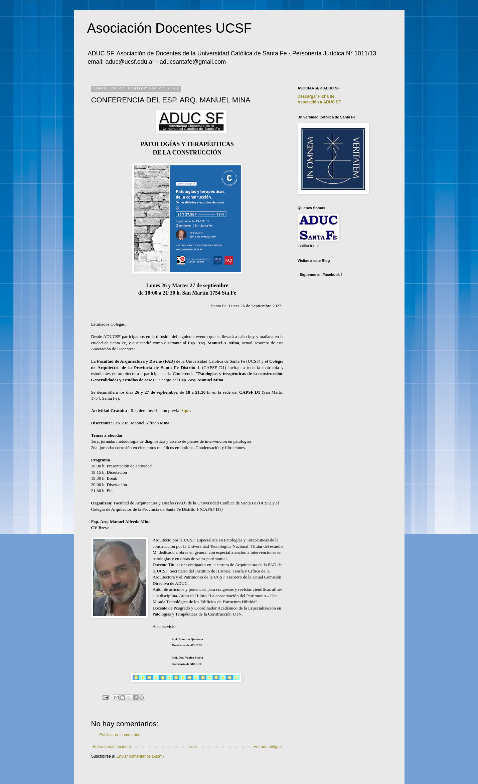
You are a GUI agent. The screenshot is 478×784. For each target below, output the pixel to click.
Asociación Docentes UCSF (169, 28)
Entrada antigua (268, 746)
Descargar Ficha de (316, 96)
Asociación (319, 102)
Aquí (185, 410)
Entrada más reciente (112, 746)
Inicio (192, 746)
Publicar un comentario (120, 735)
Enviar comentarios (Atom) (140, 756)
